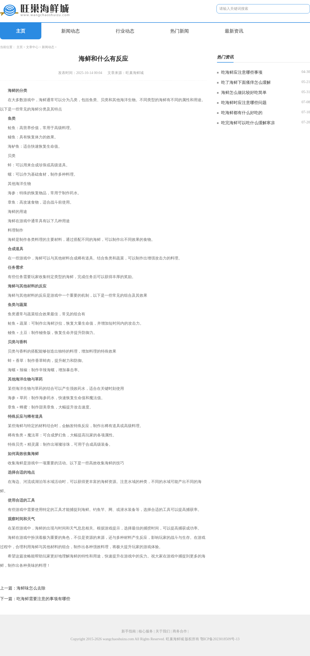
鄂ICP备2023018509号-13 (219, 639)
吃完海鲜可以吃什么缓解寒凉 (248, 123)
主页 (20, 31)
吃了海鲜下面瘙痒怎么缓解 (246, 82)
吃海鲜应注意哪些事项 (241, 72)
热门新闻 (179, 31)
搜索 (302, 9)
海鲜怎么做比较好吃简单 (244, 92)
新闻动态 (70, 31)
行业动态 (125, 31)
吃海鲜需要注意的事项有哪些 (43, 599)
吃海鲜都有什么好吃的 (241, 112)
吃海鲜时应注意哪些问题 (244, 102)
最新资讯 (234, 31)
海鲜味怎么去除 (31, 588)
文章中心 (32, 47)
